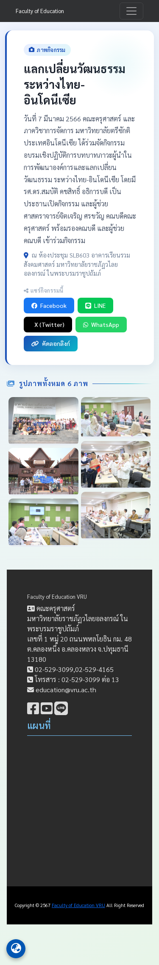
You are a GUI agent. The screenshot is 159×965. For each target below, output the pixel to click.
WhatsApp (101, 324)
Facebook (49, 305)
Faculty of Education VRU (57, 596)
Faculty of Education (40, 10)
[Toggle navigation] (131, 11)
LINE (95, 305)
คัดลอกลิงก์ (50, 343)
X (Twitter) (49, 324)
